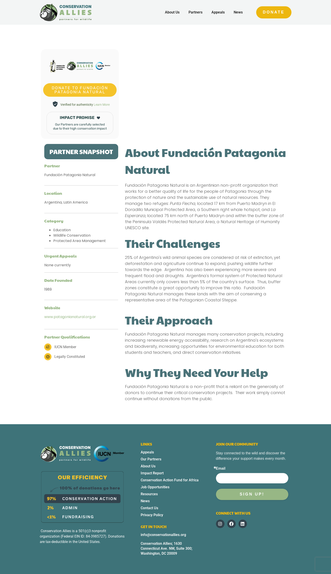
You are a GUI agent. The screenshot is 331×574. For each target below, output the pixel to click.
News (238, 12)
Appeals (218, 12)
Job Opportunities (155, 487)
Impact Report (152, 473)
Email (221, 468)
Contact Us (149, 508)
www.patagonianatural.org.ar (70, 316)
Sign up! (252, 494)
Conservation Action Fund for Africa (170, 480)
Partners (195, 12)
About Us (172, 12)
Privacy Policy (152, 515)
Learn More (102, 104)
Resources (149, 494)
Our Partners (151, 459)
